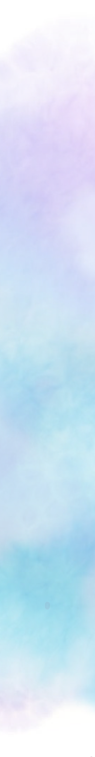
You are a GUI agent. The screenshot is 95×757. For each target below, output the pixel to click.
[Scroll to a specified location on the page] (47, 605)
